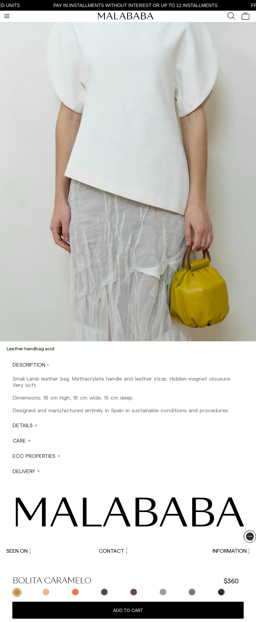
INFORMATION (231, 550)
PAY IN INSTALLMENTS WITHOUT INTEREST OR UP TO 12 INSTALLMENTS (139, 5)
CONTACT (113, 550)
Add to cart (128, 610)
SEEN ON (18, 550)
